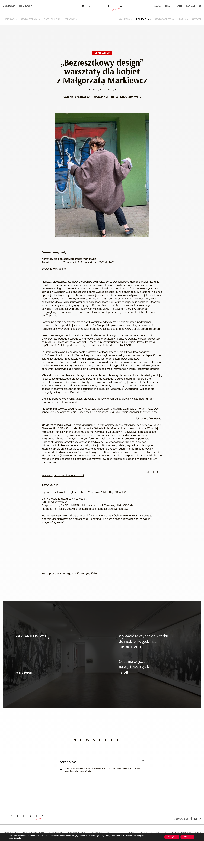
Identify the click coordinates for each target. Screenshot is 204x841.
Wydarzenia (29, 19)
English (169, 6)
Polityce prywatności (82, 771)
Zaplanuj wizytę (190, 19)
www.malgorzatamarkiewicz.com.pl (63, 475)
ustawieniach (14, 838)
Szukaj (157, 6)
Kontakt (190, 6)
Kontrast (200, 6)
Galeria (124, 19)
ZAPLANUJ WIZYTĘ (23, 673)
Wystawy (9, 19)
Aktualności (52, 19)
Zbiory (70, 19)
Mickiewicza (9, 6)
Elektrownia (25, 6)
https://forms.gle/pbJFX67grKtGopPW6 (104, 492)
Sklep (179, 6)
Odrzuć (187, 837)
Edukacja (142, 19)
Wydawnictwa (165, 19)
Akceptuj (172, 837)
